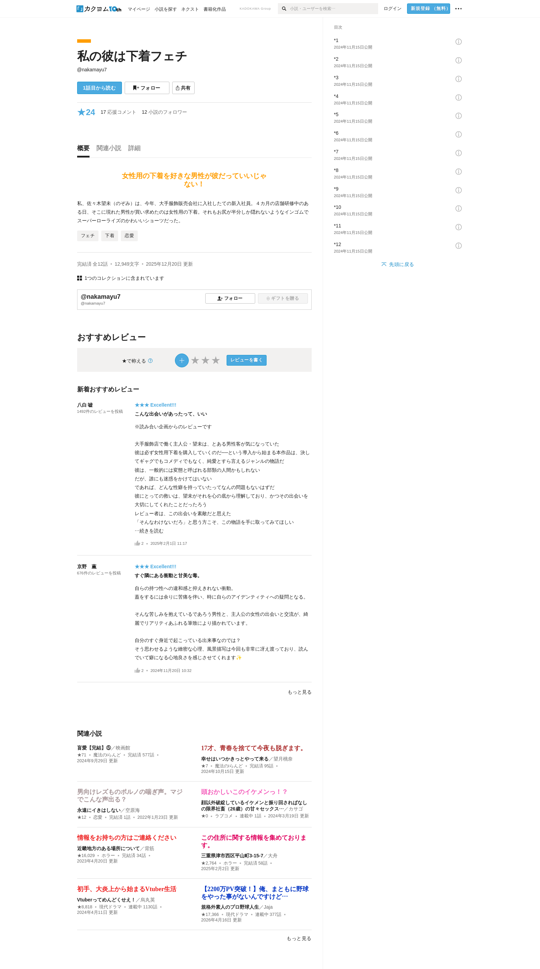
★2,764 (209, 863)
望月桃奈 (283, 759)
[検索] (284, 8)
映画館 (123, 748)
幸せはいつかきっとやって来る (235, 759)
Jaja (268, 907)
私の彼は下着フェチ (132, 56)
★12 (81, 817)
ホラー (108, 855)
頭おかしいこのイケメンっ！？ (244, 791)
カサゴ (296, 809)
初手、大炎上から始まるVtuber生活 (127, 889)
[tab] (85, 149)
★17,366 (210, 914)
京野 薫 (86, 566)
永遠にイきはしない (99, 810)
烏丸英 (148, 899)
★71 (81, 755)
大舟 (273, 855)
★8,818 (85, 907)
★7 (204, 766)
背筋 (149, 848)
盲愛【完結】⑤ (94, 748)
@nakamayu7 (92, 69)
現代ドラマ (110, 907)
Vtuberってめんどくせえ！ (106, 899)
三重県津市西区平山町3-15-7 (232, 855)
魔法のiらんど (107, 755)
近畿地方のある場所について (108, 848)
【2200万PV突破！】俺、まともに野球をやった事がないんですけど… (255, 893)
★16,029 (86, 855)
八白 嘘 (85, 405)
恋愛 (97, 817)
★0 (204, 816)
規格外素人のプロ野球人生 (230, 907)
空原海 (132, 810)
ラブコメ (224, 816)
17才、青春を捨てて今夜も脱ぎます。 (254, 748)
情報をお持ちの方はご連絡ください (126, 837)
